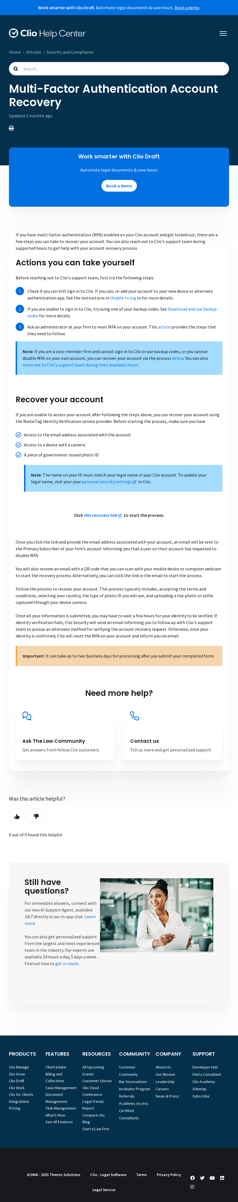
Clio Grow (17, 1074)
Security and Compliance (70, 52)
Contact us (144, 741)
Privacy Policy (169, 1174)
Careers (162, 1088)
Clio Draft (16, 1080)
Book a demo (187, 7)
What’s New (55, 1115)
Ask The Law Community (53, 741)
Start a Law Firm (95, 1128)
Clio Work (17, 1087)
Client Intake (56, 1067)
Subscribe (201, 1096)
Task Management (61, 1108)
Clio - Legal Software (108, 1174)
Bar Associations (133, 1081)
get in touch (66, 963)
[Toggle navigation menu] (223, 33)
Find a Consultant (206, 1074)
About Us (163, 1067)
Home (15, 52)
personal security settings (107, 481)
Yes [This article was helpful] (17, 816)
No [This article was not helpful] (36, 816)
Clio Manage (19, 1067)
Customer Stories (97, 1080)
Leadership (165, 1081)
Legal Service (103, 1189)
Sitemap (199, 1088)
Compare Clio (93, 1115)
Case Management (61, 1087)
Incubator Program (134, 1088)
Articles (33, 52)
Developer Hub (205, 1067)
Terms (141, 1174)
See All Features (59, 1121)
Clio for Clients (21, 1094)
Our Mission (165, 1074)
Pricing (14, 1108)
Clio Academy (203, 1081)
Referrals (127, 1096)
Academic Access (134, 1103)
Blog (86, 1121)
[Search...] (119, 68)
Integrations (19, 1101)
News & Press (167, 1096)
